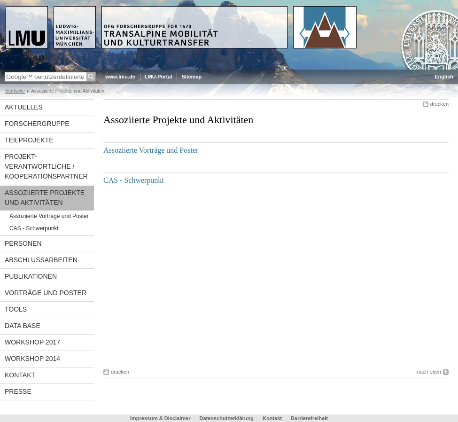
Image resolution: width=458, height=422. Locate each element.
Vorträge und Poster (45, 293)
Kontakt (20, 375)
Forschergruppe (37, 123)
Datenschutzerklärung (226, 418)
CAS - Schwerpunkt (34, 228)
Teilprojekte (29, 140)
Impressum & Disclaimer (160, 418)
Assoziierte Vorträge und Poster (49, 216)
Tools (16, 309)
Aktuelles (24, 107)
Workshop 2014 (32, 358)
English (444, 76)
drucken (439, 104)
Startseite (15, 91)
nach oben (429, 372)
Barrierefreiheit (309, 418)
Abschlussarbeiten (41, 260)
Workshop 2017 (32, 342)
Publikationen (31, 276)
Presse (18, 391)
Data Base (22, 325)
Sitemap (191, 76)
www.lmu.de (120, 76)
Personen (23, 243)
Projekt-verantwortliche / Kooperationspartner (46, 166)
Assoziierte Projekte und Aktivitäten (45, 197)
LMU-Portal (158, 76)
